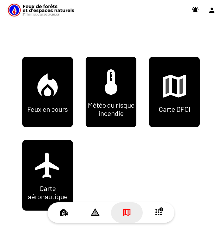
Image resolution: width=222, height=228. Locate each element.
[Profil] (211, 10)
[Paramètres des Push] (195, 10)
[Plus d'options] (158, 212)
